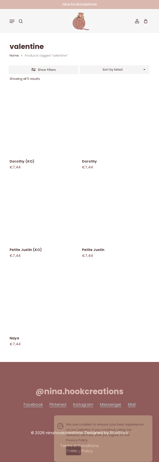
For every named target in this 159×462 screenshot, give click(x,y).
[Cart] (144, 21)
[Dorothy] (115, 121)
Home (14, 55)
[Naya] (43, 298)
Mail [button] (132, 404)
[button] (12, 21)
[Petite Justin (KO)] (43, 210)
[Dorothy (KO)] (43, 121)
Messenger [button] (110, 404)
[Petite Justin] (115, 210)
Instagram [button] (83, 404)
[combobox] (115, 69)
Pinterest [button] (57, 404)
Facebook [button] (33, 404)
